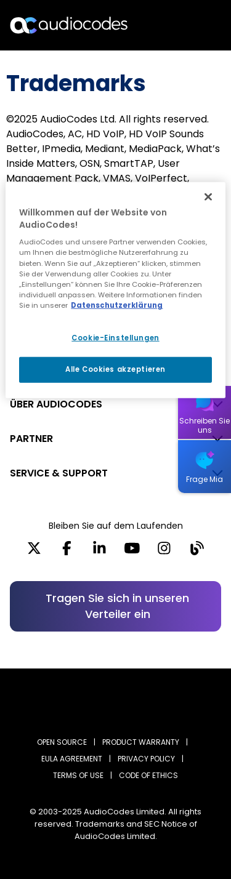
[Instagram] (164, 552)
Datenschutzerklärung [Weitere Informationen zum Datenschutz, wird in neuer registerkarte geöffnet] (117, 305)
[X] (34, 552)
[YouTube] (132, 552)
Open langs (190, 25)
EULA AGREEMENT (71, 758)
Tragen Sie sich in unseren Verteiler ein (117, 606)
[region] (115, 290)
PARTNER (31, 438)
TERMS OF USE (78, 775)
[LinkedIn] (99, 552)
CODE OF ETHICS (148, 775)
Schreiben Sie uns (204, 425)
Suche (168, 25)
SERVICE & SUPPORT (59, 473)
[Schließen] (208, 197)
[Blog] (197, 552)
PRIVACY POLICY (146, 758)
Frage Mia (204, 479)
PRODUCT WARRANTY (140, 742)
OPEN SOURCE (62, 742)
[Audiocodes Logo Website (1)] (69, 25)
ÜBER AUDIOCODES (56, 404)
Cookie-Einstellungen (115, 338)
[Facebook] (67, 552)
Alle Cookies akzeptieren (115, 369)
